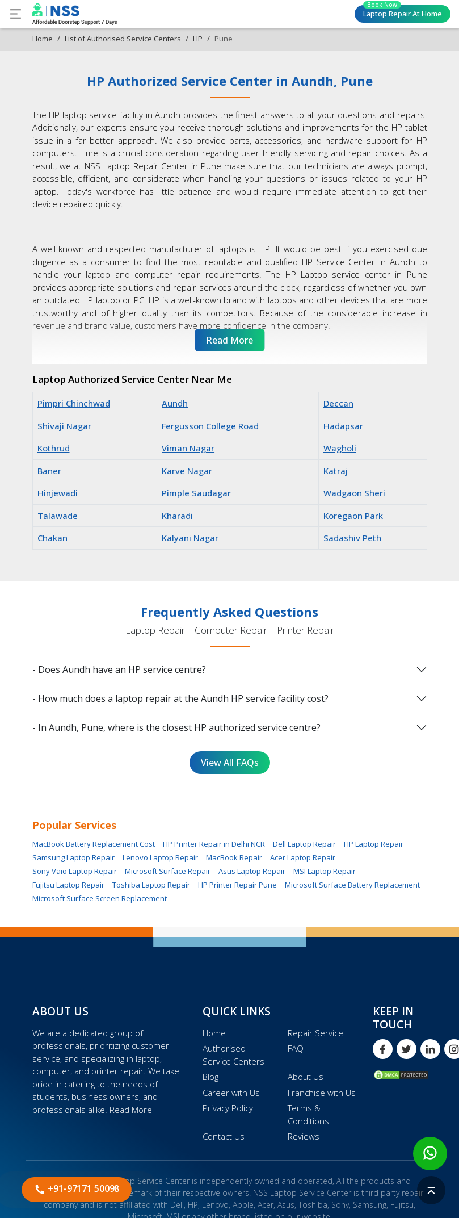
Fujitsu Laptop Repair (68, 885)
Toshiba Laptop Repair (151, 885)
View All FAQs (230, 762)
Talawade (57, 515)
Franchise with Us (322, 1092)
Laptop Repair (402, 12)
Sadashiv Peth (352, 537)
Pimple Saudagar (196, 493)
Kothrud (53, 448)
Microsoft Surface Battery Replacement (352, 885)
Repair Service (315, 1033)
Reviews (303, 1136)
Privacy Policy (228, 1108)
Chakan (52, 537)
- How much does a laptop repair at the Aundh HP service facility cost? (180, 698)
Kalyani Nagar (190, 537)
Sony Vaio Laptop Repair (74, 871)
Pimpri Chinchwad (73, 403)
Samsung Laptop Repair (73, 857)
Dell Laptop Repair (304, 844)
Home (42, 39)
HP (198, 39)
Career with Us (231, 1092)
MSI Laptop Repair (324, 871)
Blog (210, 1076)
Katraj (335, 470)
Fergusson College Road (210, 426)
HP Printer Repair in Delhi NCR (214, 844)
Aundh (175, 403)
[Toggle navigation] (16, 14)
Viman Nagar (188, 448)
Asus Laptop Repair (251, 871)
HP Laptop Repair (373, 844)
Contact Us (224, 1136)
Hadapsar (343, 426)
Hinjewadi (57, 493)
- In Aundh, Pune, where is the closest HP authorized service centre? (176, 727)
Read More (131, 1109)
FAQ (296, 1048)
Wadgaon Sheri (354, 493)
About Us (305, 1076)
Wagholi (339, 448)
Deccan (338, 403)
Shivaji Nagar (64, 426)
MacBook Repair (234, 857)
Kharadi (177, 515)
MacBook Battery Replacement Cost (93, 844)
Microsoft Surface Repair (167, 871)
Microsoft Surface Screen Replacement (99, 898)
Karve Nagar (187, 470)
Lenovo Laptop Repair (160, 857)
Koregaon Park (353, 515)
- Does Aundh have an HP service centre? (119, 669)
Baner (49, 470)
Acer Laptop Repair (302, 857)
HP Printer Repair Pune (237, 885)
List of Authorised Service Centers (123, 39)
